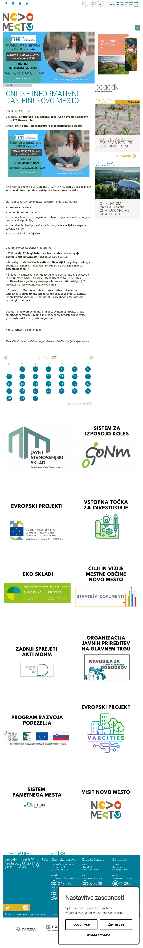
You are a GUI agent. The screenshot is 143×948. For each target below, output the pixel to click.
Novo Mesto (26, 22)
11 (61, 376)
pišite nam (17, 907)
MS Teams (34, 315)
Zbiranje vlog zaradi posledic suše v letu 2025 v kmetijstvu (117, 142)
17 (48, 383)
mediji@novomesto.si (122, 878)
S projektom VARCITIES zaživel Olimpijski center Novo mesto (114, 208)
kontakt (93, 4)
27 (87, 391)
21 (9, 391)
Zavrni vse (116, 924)
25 (61, 391)
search (85, 4)
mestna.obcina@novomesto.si (64, 878)
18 (61, 383)
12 (74, 376)
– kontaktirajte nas (123, 4)
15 (22, 383)
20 (87, 383)
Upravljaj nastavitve (99, 935)
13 (87, 376)
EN (101, 3)
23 (35, 391)
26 (74, 391)
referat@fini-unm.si (18, 300)
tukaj (37, 329)
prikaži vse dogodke (80, 403)
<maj (6, 357)
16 (35, 383)
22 (22, 391)
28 (9, 398)
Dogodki (10, 84)
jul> (91, 357)
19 (74, 383)
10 (48, 376)
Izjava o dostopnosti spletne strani (26, 914)
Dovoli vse (81, 924)
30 (35, 398)
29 (22, 398)
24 (48, 391)
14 (9, 383)
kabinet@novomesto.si (92, 878)
